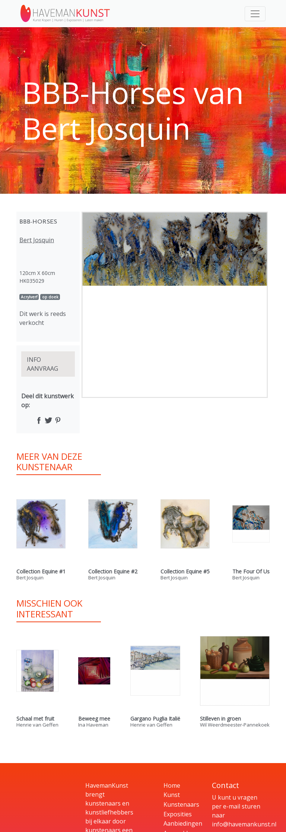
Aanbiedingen (182, 823)
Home (171, 785)
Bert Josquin (36, 240)
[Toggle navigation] (255, 13)
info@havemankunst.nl (244, 824)
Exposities (177, 814)
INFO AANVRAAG (42, 364)
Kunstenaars (181, 804)
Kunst (171, 795)
